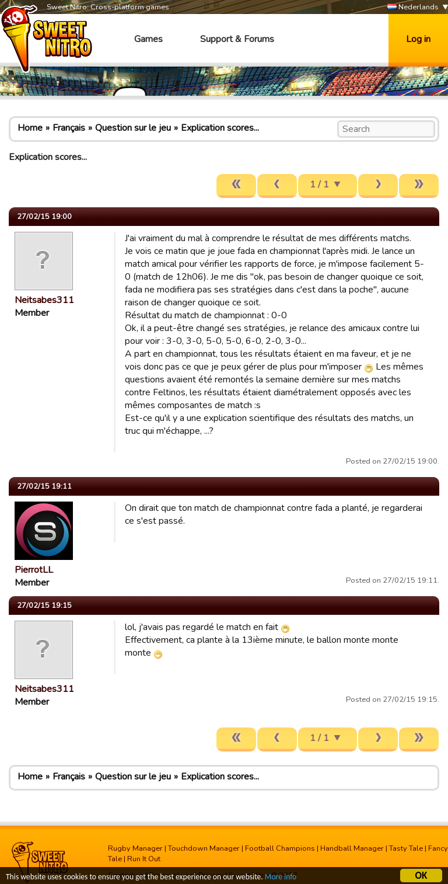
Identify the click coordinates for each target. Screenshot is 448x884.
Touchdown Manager (204, 848)
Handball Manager (352, 848)
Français (68, 127)
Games (148, 39)
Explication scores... (220, 127)
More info (280, 877)
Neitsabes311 (44, 300)
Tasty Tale (406, 848)
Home (30, 127)
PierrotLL (34, 569)
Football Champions (280, 848)
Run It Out (143, 859)
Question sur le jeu (133, 127)
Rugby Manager (135, 848)
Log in (418, 39)
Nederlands (413, 7)
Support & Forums (237, 39)
